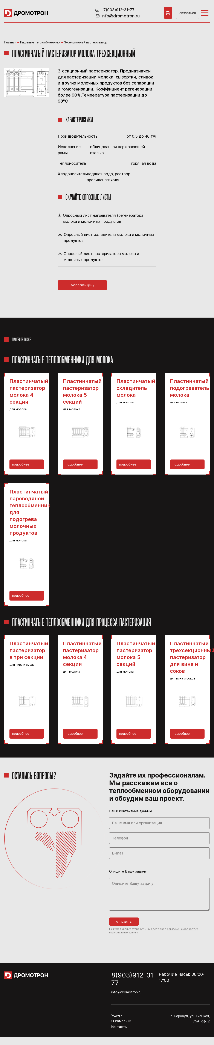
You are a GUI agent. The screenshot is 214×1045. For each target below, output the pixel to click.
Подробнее (20, 464)
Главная (10, 42)
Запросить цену (82, 285)
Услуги (116, 1015)
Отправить (124, 921)
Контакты (119, 1027)
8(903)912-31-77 (133, 979)
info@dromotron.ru (126, 992)
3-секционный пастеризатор (85, 42)
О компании (121, 1021)
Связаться (187, 13)
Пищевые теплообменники (40, 42)
